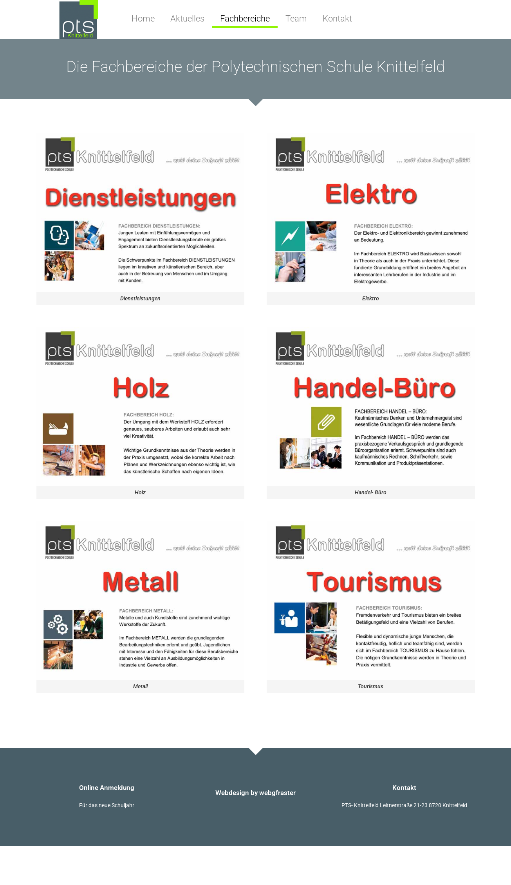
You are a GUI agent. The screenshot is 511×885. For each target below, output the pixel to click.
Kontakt (337, 18)
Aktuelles (187, 18)
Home (143, 18)
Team (296, 18)
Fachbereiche (245, 18)
